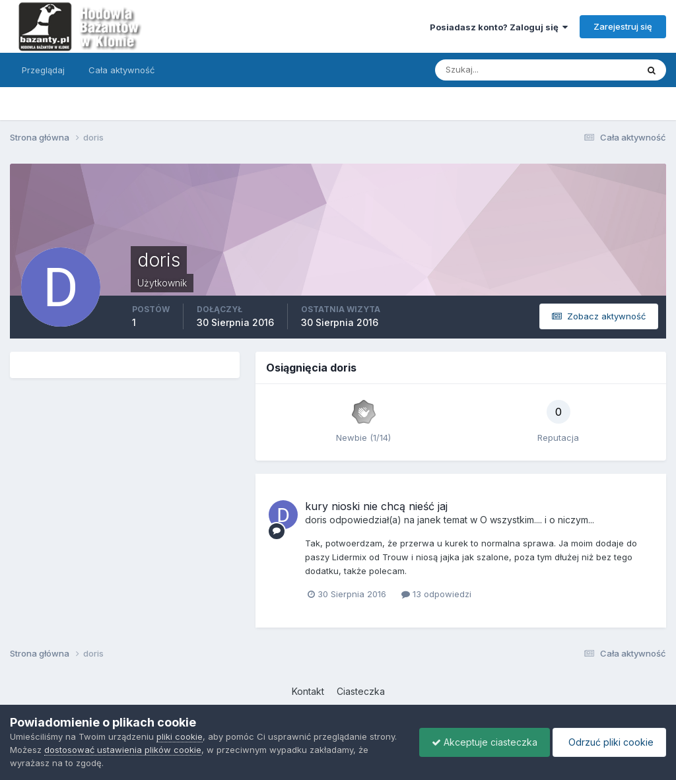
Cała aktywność (121, 70)
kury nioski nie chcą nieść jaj (376, 506)
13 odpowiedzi (436, 594)
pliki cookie (179, 736)
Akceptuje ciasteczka (481, 742)
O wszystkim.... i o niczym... (537, 519)
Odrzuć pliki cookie (608, 742)
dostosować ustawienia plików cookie (122, 749)
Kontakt (308, 691)
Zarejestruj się (622, 26)
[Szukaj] (484, 70)
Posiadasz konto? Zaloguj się (499, 27)
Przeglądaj (43, 70)
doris (316, 519)
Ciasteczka (361, 691)
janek (429, 519)
